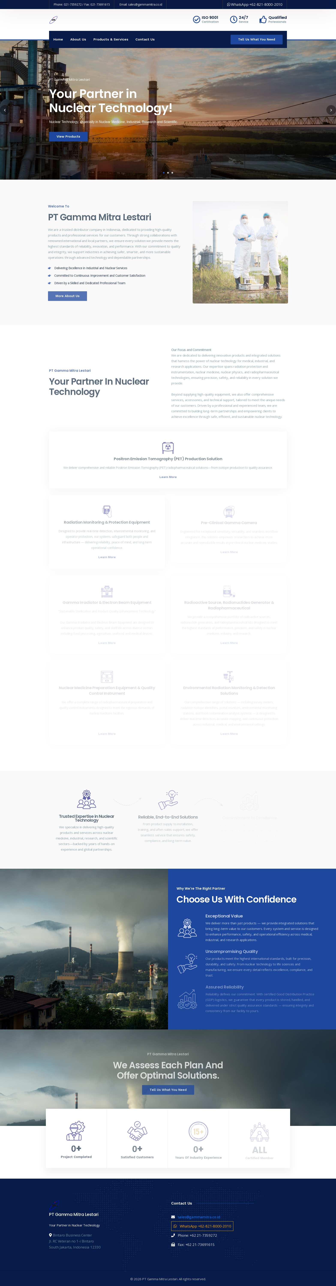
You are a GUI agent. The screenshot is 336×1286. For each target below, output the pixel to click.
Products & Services (110, 39)
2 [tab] (168, 173)
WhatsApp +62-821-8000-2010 (254, 4)
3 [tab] (172, 173)
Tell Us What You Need (256, 39)
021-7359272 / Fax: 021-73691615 (87, 4)
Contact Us (145, 39)
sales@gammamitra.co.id (145, 4)
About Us (78, 39)
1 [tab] (164, 173)
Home (58, 39)
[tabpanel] (168, 110)
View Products (61, 136)
